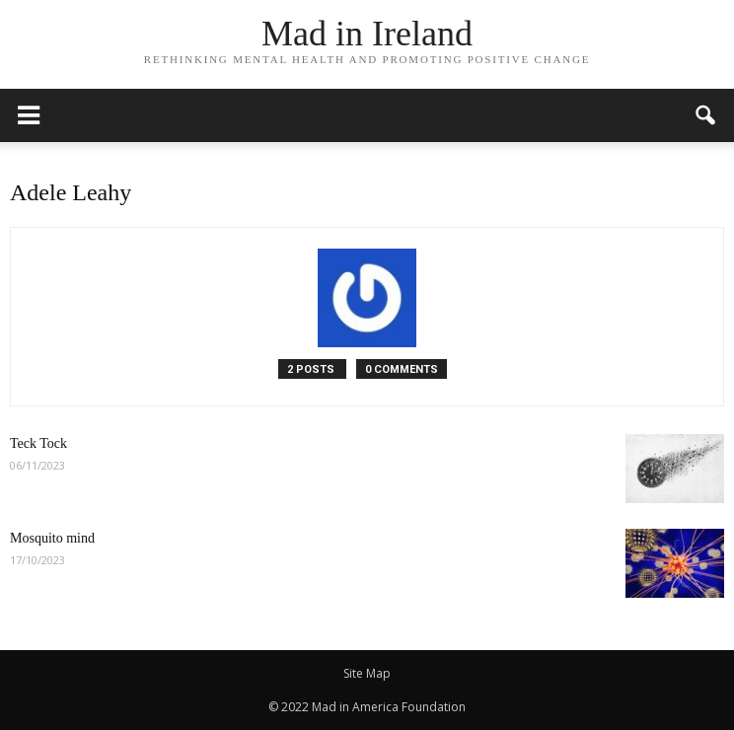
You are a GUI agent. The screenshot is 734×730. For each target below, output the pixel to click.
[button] (706, 115)
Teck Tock (38, 443)
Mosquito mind (52, 538)
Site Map (367, 673)
